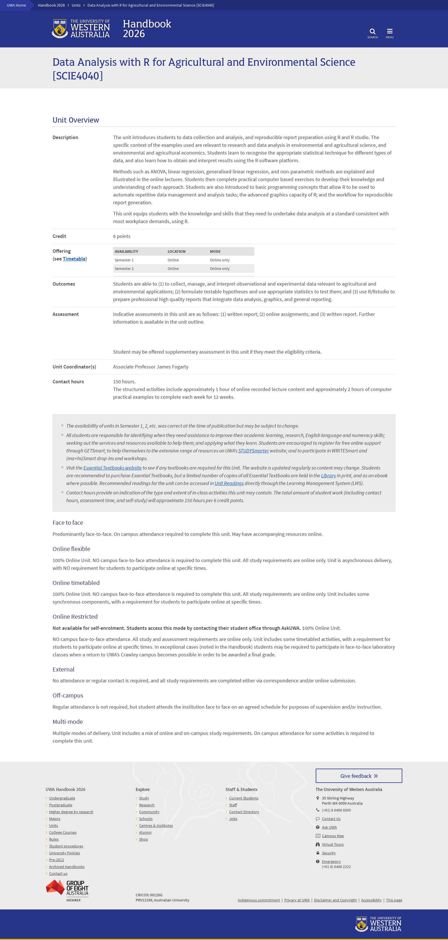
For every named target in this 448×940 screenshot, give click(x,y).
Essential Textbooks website (112, 467)
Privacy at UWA (297, 900)
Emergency (331, 861)
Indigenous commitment (259, 900)
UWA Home (16, 5)
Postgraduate (60, 804)
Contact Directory (244, 811)
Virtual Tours (333, 844)
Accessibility (371, 900)
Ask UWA (329, 827)
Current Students (244, 798)
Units (76, 5)
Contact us (58, 873)
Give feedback (356, 775)
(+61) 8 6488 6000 (336, 810)
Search (372, 33)
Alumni (145, 832)
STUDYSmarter (253, 450)
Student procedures (66, 846)
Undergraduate (62, 798)
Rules (54, 839)
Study (144, 798)
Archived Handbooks (67, 866)
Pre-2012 (56, 859)
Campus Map (333, 835)
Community (149, 811)
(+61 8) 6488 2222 (336, 866)
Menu (389, 33)
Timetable (74, 258)
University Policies (64, 852)
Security (329, 852)
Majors (54, 818)
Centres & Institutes (156, 825)
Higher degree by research (71, 811)
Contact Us (331, 818)
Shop (143, 839)
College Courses (63, 832)
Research (147, 804)
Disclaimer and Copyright (335, 900)
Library (328, 475)
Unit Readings (229, 483)
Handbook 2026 (51, 5)
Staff (233, 804)
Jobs (233, 818)
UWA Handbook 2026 (65, 789)
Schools (146, 818)
